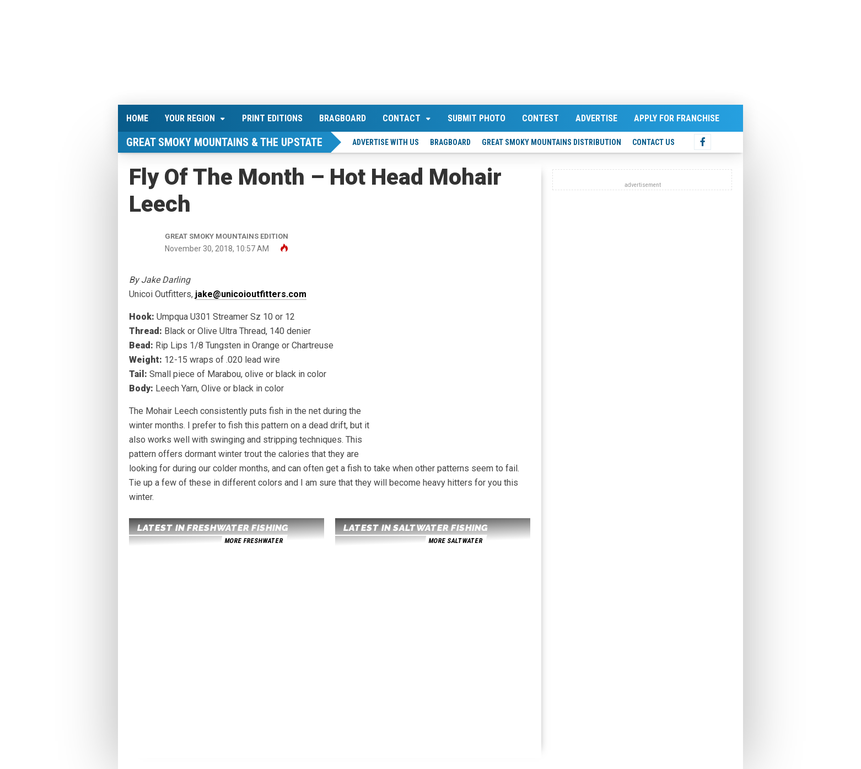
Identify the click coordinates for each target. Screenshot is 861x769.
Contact (402, 118)
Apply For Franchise (676, 118)
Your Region (190, 118)
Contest (540, 118)
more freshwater (253, 541)
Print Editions (272, 118)
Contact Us (653, 142)
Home (137, 118)
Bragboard (342, 118)
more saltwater (455, 541)
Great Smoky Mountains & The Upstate (224, 142)
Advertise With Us (385, 142)
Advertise (596, 118)
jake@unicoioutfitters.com (250, 294)
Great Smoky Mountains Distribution (551, 142)
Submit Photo (476, 118)
